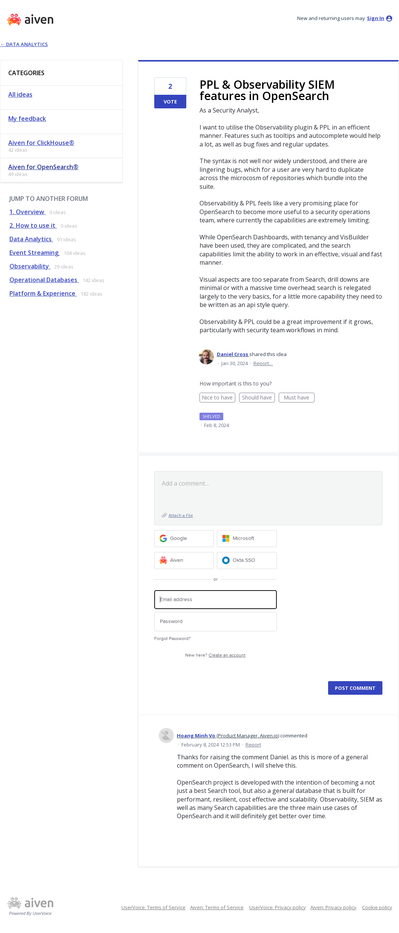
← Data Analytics (24, 44)
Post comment (355, 688)
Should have (258, 398)
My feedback (27, 118)
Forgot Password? (172, 639)
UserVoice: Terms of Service (153, 907)
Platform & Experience (43, 293)
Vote (170, 101)
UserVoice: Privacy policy (277, 907)
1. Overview (27, 212)
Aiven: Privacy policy (333, 907)
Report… (263, 363)
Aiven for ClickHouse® (41, 143)
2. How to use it (33, 225)
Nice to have (218, 398)
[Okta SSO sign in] (247, 560)
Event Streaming (34, 252)
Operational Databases (44, 280)
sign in (375, 18)
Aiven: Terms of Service (217, 907)
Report (253, 744)
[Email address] (215, 599)
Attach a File (181, 515)
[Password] (215, 621)
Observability (30, 266)
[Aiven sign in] (184, 560)
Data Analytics (31, 239)
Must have (299, 398)
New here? (215, 655)
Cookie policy (377, 907)
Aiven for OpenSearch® (43, 167)
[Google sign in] (184, 538)
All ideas (20, 94)
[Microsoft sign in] (247, 538)
